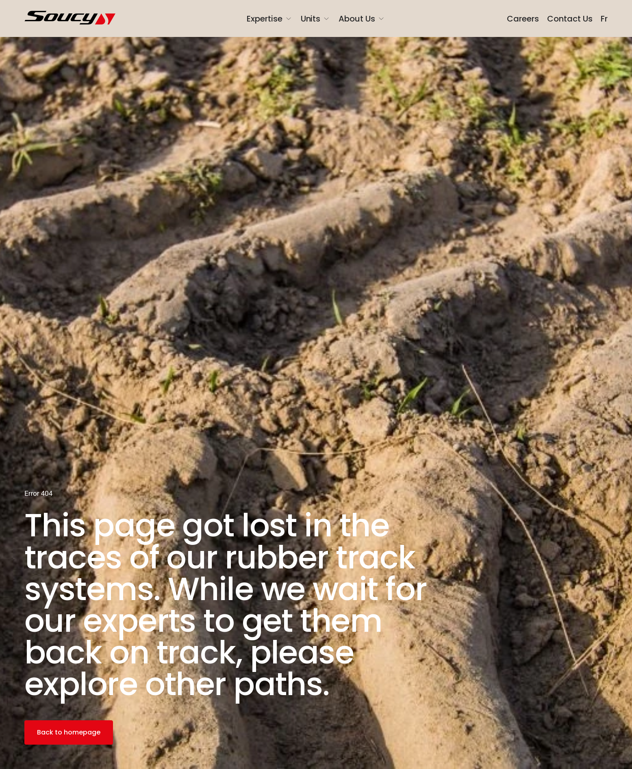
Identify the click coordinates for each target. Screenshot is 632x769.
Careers (523, 18)
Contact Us (570, 18)
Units (316, 18)
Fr (604, 18)
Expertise (270, 18)
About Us (362, 18)
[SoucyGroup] (74, 18)
